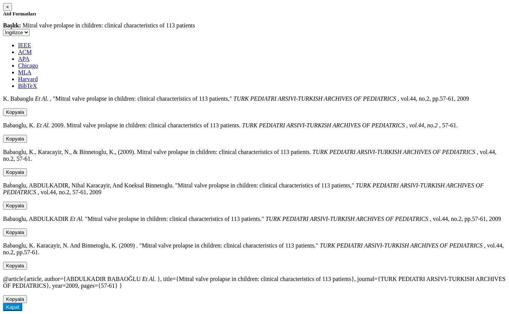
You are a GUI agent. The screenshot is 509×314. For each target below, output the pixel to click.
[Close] (7, 7)
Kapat (12, 307)
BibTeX (27, 86)
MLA (25, 72)
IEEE (24, 45)
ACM (25, 52)
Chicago (28, 65)
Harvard (28, 79)
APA (24, 59)
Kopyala (15, 112)
